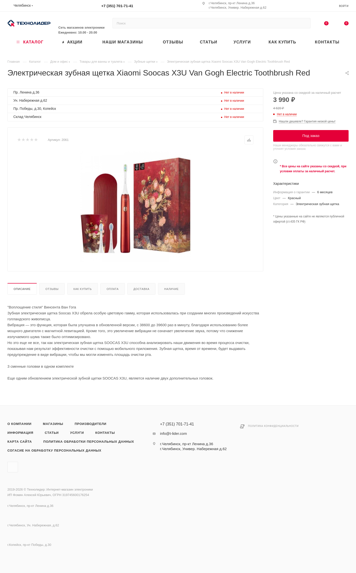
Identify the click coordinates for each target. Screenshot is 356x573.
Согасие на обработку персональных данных (54, 450)
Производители (91, 424)
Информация (20, 433)
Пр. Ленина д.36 (26, 92)
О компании (19, 424)
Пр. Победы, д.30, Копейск (34, 109)
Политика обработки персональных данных (88, 441)
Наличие (171, 288)
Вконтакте (12, 467)
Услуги (77, 433)
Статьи (52, 433)
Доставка (142, 288)
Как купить (82, 288)
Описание (22, 288)
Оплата (113, 288)
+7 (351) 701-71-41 (117, 6)
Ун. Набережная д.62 (30, 100)
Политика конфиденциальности (273, 426)
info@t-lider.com (173, 433)
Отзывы (52, 288)
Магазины (53, 424)
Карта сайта (19, 441)
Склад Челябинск (27, 117)
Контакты (105, 433)
